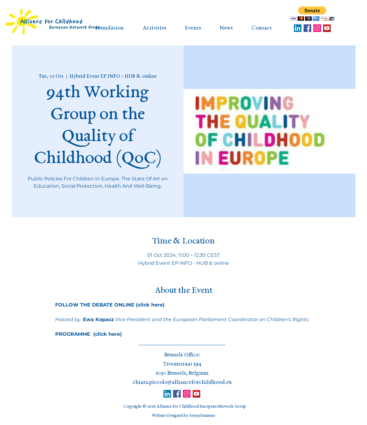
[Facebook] (307, 28)
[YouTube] (327, 28)
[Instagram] (317, 28)
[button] (312, 13)
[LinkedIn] (297, 28)
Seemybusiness (202, 415)
